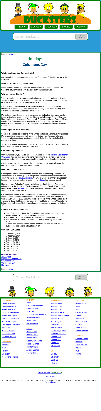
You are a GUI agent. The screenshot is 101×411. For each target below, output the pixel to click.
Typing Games (32, 353)
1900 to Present (8, 331)
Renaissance (56, 328)
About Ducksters (44, 373)
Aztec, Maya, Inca (58, 331)
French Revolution (58, 334)
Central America (82, 312)
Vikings (42, 180)
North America (81, 321)
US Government (8, 334)
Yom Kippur (6, 257)
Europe (78, 315)
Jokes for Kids (81, 345)
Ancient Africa (56, 303)
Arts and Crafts (82, 339)
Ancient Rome (56, 318)
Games (81, 26)
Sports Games (32, 347)
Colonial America (9, 306)
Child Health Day (8, 263)
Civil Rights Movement (11, 325)
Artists (29, 302)
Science (66, 26)
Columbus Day (7, 261)
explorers (22, 188)
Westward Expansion (10, 318)
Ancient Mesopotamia (60, 315)
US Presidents (32, 324)
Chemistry (55, 357)
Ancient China (56, 306)
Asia (77, 309)
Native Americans (25, 178)
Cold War (55, 343)
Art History (55, 346)
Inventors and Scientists (36, 314)
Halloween (5, 265)
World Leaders (33, 321)
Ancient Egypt (56, 309)
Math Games (32, 332)
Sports (78, 354)
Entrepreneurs (32, 308)
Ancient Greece (57, 312)
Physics (54, 363)
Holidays (11, 54)
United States (81, 303)
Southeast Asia (82, 331)
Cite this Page (50, 376)
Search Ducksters (81, 36)
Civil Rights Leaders (35, 305)
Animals (5, 345)
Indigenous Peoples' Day (11, 259)
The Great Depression (11, 321)
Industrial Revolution (10, 312)
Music (78, 351)
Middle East (80, 318)
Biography (36, 26)
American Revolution (10, 309)
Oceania (79, 325)
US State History (9, 337)
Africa (78, 306)
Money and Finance (10, 357)
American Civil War (10, 315)
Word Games (32, 338)
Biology (54, 354)
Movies (78, 348)
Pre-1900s (6, 328)
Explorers (30, 311)
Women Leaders (33, 318)
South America (82, 328)
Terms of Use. (50, 382)
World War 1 (56, 337)
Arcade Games (33, 350)
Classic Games (33, 344)
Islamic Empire (57, 325)
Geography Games (34, 341)
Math (4, 348)
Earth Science (56, 360)
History (21, 26)
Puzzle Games (33, 335)
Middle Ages (56, 321)
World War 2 (56, 340)
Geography (51, 26)
